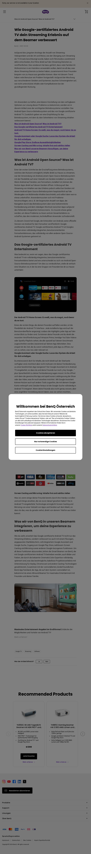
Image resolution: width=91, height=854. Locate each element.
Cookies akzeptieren (45, 433)
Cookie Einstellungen (45, 450)
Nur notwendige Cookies (45, 441)
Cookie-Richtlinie (26, 425)
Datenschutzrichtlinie (49, 425)
